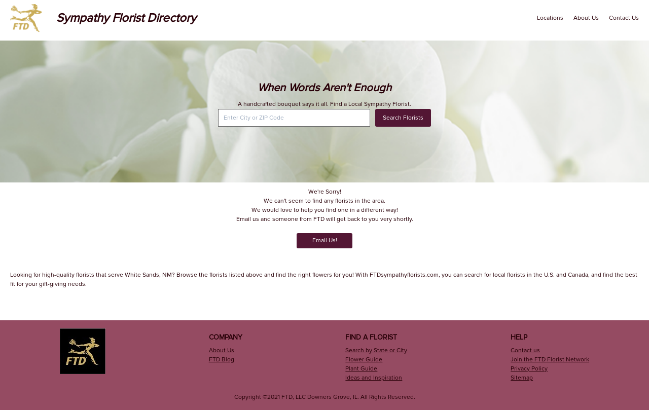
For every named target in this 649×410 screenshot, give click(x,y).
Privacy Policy (529, 368)
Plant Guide (361, 368)
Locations (550, 18)
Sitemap (522, 378)
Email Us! (324, 240)
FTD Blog (221, 359)
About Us (586, 18)
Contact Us (624, 18)
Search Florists (403, 118)
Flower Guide (363, 359)
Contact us (525, 350)
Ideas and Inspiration (373, 378)
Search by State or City (376, 350)
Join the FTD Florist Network (550, 359)
